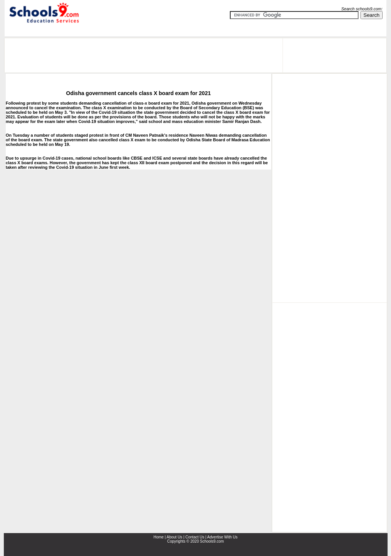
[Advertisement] (144, 55)
